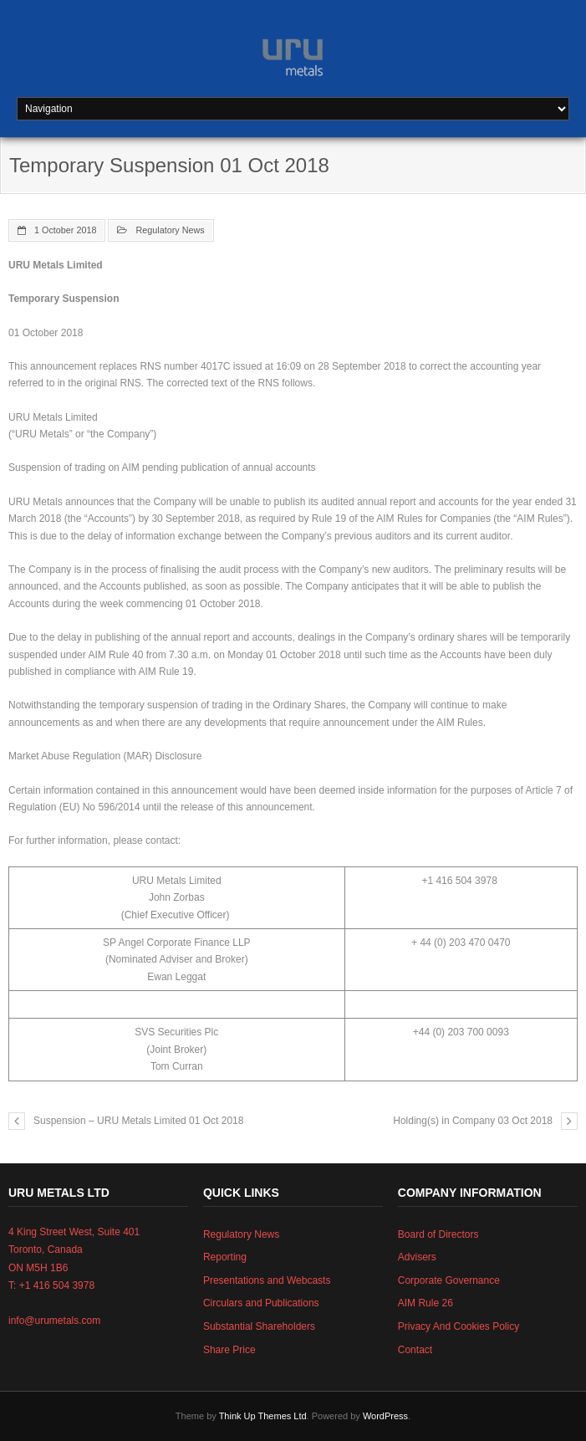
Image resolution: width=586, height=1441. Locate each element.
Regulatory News (169, 230)
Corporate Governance (449, 1280)
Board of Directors (438, 1234)
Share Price (229, 1350)
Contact (415, 1350)
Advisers (417, 1257)
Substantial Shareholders (259, 1326)
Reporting (225, 1257)
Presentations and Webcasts (267, 1280)
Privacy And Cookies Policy (458, 1326)
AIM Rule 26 (425, 1303)
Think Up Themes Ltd (263, 1416)
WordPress (385, 1416)
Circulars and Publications (261, 1303)
